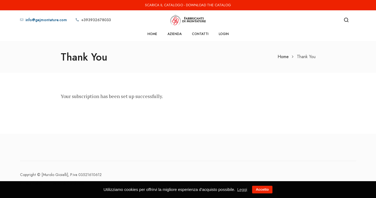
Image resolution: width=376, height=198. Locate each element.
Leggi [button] (242, 189)
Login (224, 34)
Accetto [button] (262, 189)
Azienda (175, 34)
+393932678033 (96, 20)
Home (152, 34)
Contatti (200, 34)
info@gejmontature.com (46, 20)
